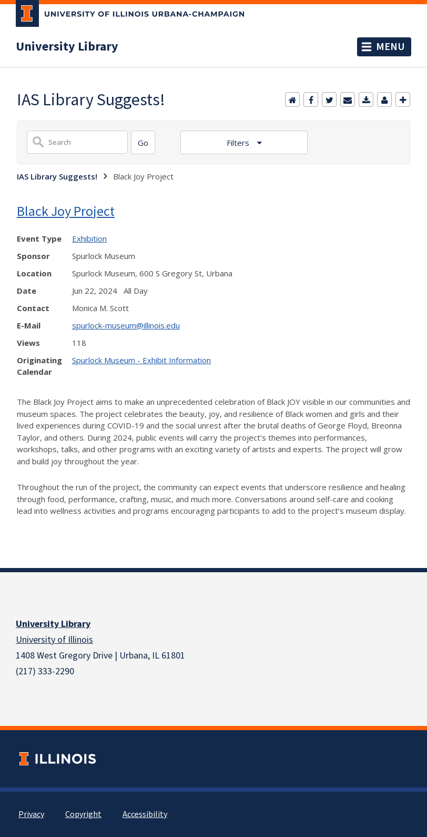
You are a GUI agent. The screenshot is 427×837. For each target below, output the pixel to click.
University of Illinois (54, 639)
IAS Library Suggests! (57, 176)
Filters (239, 142)
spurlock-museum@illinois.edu (126, 325)
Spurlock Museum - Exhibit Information (141, 360)
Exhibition (89, 238)
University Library (67, 47)
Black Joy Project (66, 211)
